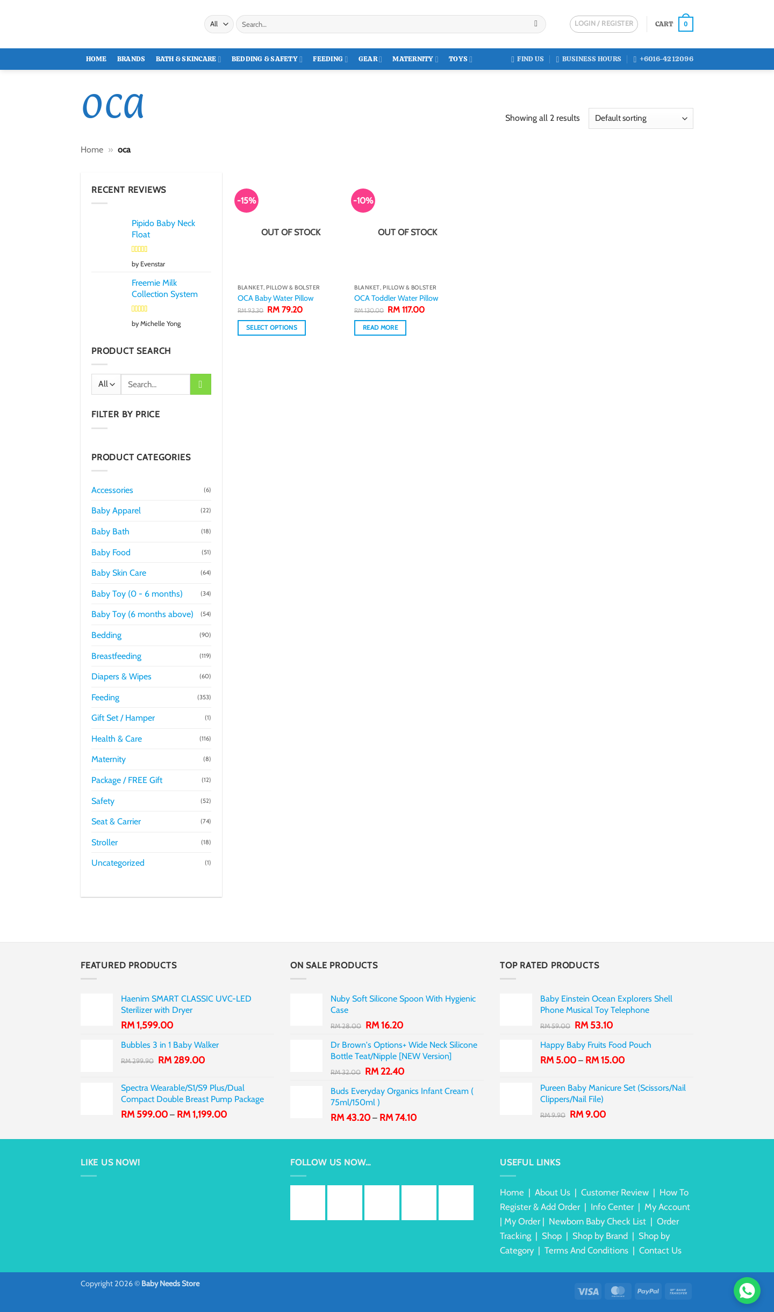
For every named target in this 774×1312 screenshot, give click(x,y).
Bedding (106, 635)
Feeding (330, 59)
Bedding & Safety (267, 59)
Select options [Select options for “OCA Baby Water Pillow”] (271, 327)
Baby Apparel (116, 510)
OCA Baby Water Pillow (275, 298)
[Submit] (536, 24)
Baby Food (111, 552)
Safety (102, 801)
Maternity (415, 59)
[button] (674, 24)
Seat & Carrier (116, 821)
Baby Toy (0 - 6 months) (137, 594)
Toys (460, 59)
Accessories (112, 490)
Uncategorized (118, 863)
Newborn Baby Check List (597, 1221)
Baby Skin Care (118, 573)
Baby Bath (110, 531)
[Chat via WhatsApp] (747, 1290)
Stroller (104, 842)
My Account (667, 1206)
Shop (552, 1235)
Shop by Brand (600, 1235)
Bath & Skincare (188, 59)
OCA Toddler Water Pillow (396, 298)
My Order (522, 1221)
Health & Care (116, 739)
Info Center (612, 1206)
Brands (131, 58)
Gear (370, 59)
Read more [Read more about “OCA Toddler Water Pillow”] (380, 327)
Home (96, 58)
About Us (552, 1192)
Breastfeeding (116, 656)
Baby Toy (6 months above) (142, 614)
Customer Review (615, 1192)
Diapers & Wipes (121, 676)
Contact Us (660, 1250)
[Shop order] (641, 118)
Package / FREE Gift (126, 780)
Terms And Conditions (586, 1250)
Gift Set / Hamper (123, 718)
